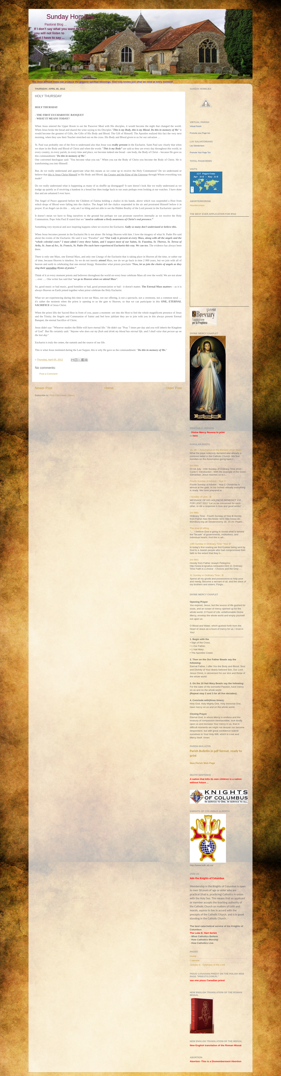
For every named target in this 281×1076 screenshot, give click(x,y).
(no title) (194, 465)
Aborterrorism (197, 205)
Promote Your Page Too (200, 152)
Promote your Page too (200, 133)
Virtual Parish (195, 126)
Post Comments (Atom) (62, 395)
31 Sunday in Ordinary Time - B (206, 575)
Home (108, 388)
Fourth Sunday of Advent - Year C (208, 481)
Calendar (195, 960)
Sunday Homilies (61, 16)
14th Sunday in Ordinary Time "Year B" (210, 543)
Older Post (174, 388)
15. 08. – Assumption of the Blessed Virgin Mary (215, 450)
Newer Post (43, 388)
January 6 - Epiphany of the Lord (207, 964)
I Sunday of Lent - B (200, 496)
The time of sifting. (199, 528)
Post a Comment (48, 373)
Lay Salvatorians (197, 146)
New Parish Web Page (202, 763)
